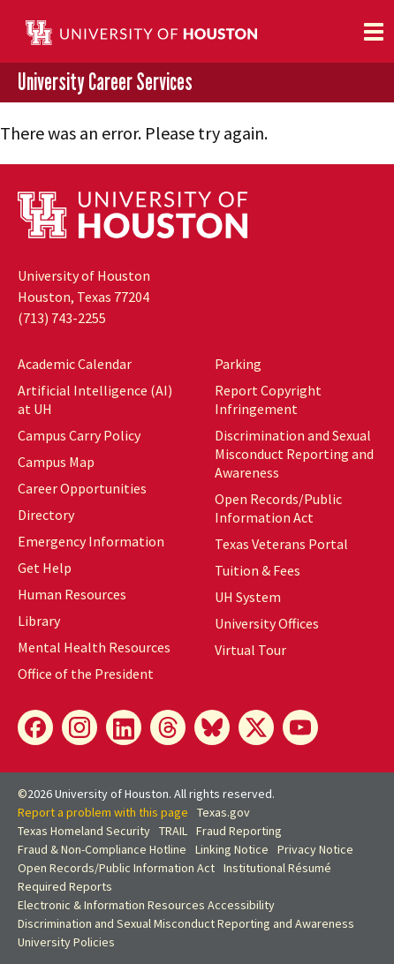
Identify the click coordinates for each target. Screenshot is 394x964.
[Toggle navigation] (373, 31)
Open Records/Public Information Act (278, 508)
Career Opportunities (82, 488)
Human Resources (72, 594)
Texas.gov (223, 812)
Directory (46, 514)
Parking (238, 364)
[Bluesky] (212, 727)
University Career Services (105, 81)
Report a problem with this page (103, 812)
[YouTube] (300, 727)
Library (39, 620)
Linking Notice (232, 849)
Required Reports (65, 886)
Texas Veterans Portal (281, 544)
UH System (248, 597)
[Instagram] (79, 727)
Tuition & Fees (257, 570)
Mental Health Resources (94, 647)
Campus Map (56, 462)
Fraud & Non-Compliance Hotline (102, 849)
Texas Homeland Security (84, 831)
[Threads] (168, 727)
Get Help (45, 567)
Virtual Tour (250, 650)
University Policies (66, 942)
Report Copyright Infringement (268, 399)
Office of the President (86, 673)
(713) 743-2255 (62, 318)
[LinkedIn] (123, 727)
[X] (256, 727)
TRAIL (173, 831)
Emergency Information (91, 541)
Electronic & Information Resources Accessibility (146, 905)
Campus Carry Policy (79, 435)
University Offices (267, 623)
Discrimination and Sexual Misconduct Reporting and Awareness (294, 453)
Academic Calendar (75, 364)
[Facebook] (35, 727)
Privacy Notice (315, 849)
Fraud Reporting (239, 831)
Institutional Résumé (277, 868)
